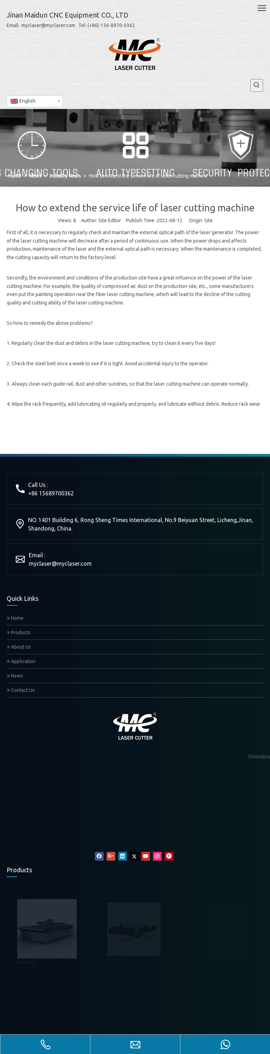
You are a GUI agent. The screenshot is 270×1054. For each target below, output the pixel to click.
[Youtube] (145, 856)
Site (208, 220)
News (15, 676)
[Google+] (111, 856)
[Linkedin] (122, 856)
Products (19, 632)
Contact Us (21, 690)
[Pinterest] (169, 856)
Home (15, 618)
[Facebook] (99, 856)
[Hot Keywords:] (256, 85)
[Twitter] (134, 856)
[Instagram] (157, 856)
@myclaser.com (72, 563)
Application (21, 661)
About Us (19, 647)
